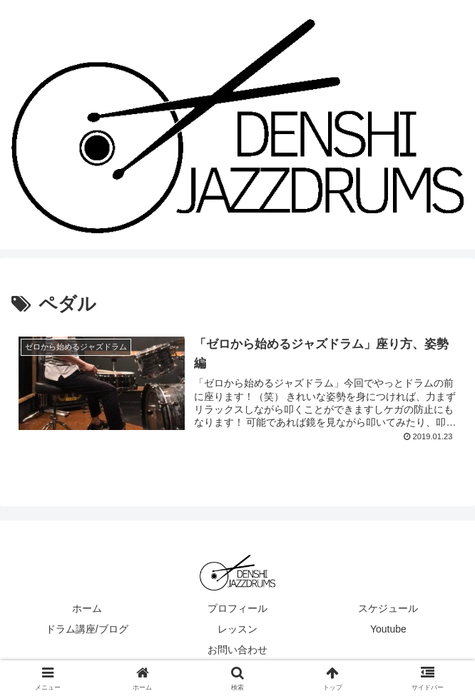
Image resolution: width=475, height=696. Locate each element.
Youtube (388, 629)
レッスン (237, 629)
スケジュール (388, 608)
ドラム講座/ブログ (87, 629)
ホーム (87, 608)
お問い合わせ (237, 649)
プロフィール (237, 608)
